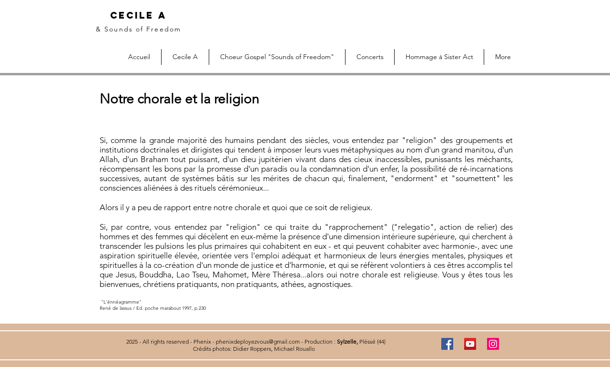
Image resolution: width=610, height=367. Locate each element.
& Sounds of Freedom (138, 29)
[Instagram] (493, 344)
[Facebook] (447, 344)
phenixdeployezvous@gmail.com (258, 341)
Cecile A (138, 15)
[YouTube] (470, 344)
